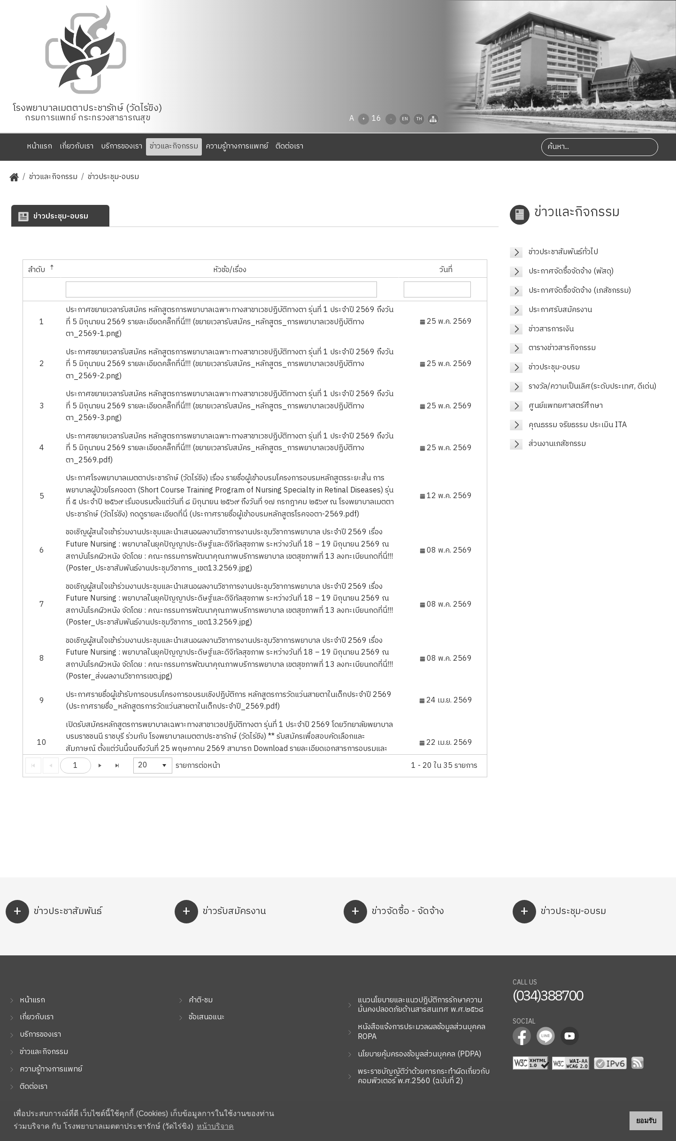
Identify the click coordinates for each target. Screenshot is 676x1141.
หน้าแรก (34, 146)
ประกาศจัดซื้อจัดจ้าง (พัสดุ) (571, 271)
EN (405, 119)
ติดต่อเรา (289, 146)
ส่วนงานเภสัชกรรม (557, 444)
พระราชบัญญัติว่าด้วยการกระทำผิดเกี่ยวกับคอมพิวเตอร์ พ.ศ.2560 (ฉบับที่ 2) (424, 1076)
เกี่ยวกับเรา (76, 146)
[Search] (599, 147)
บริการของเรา (121, 146)
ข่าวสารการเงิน (551, 329)
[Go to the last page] (117, 766)
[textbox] (221, 289)
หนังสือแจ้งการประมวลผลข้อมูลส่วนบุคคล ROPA (421, 1032)
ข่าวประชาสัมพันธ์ (54, 911)
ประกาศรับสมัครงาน (560, 310)
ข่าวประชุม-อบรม (113, 177)
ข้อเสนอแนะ (207, 1017)
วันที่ (446, 270)
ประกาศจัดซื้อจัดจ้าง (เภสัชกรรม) (580, 290)
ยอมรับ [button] (646, 1121)
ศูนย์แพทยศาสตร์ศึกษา (566, 405)
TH (419, 119)
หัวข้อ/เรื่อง (229, 270)
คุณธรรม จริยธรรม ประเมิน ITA (578, 425)
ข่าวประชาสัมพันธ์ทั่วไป (563, 252)
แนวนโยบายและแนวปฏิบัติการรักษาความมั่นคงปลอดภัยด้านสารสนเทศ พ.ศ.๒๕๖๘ (421, 1005)
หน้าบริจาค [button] (215, 1126)
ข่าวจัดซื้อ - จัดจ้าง (394, 911)
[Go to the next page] (100, 766)
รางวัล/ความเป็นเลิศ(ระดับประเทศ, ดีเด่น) (592, 386)
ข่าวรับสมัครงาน (220, 911)
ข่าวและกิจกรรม (174, 146)
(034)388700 (548, 996)
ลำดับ (42, 270)
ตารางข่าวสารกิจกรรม (562, 348)
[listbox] (152, 766)
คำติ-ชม (201, 1000)
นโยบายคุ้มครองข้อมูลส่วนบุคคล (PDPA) (419, 1054)
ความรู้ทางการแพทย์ (237, 146)
